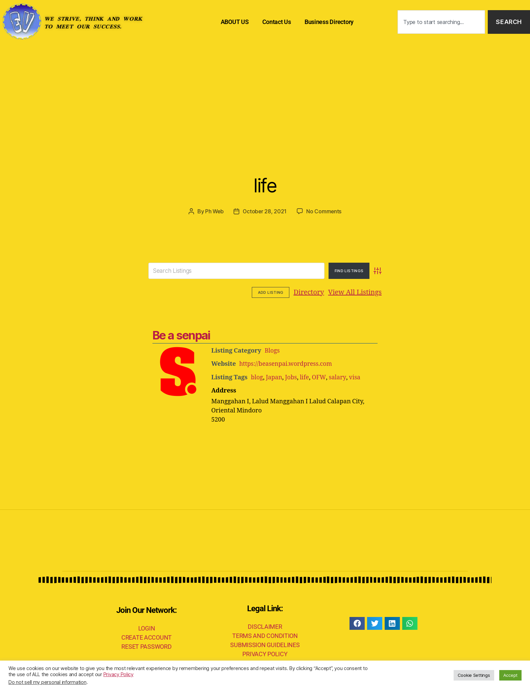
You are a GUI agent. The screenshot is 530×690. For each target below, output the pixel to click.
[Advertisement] (265, 94)
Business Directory (329, 21)
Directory (267, 292)
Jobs (292, 377)
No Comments (324, 211)
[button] (357, 622)
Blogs (272, 350)
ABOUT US (235, 21)
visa (355, 377)
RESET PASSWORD (146, 645)
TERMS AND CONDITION (265, 635)
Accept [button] (510, 675)
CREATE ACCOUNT (146, 636)
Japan (274, 377)
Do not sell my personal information (47, 682)
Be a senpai (181, 335)
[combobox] (441, 22)
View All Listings (313, 292)
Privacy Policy (118, 674)
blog (257, 377)
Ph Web (213, 211)
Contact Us (276, 21)
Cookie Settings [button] (474, 675)
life (264, 184)
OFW (320, 377)
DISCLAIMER (265, 625)
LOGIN (146, 627)
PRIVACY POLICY (264, 653)
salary (338, 377)
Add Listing (363, 292)
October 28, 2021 (265, 211)
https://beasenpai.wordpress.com (286, 363)
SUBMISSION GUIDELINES (264, 644)
